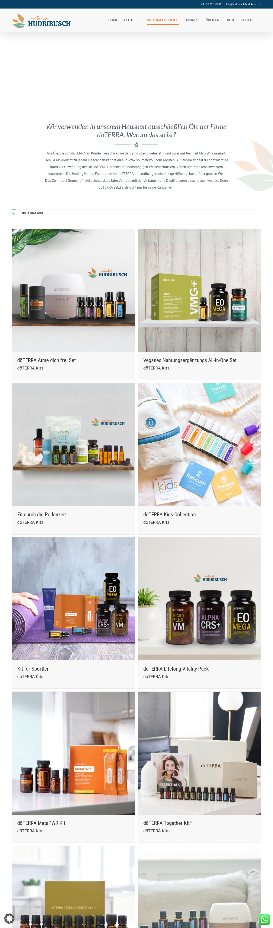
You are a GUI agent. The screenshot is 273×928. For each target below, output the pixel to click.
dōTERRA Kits (30, 368)
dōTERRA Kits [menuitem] (32, 213)
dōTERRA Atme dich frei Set (46, 360)
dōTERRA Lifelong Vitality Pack (194, 588)
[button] (9, 918)
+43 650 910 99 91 (210, 4)
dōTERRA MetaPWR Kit (41, 725)
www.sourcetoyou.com (145, 160)
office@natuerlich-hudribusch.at (243, 4)
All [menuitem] (14, 213)
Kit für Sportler (68, 588)
